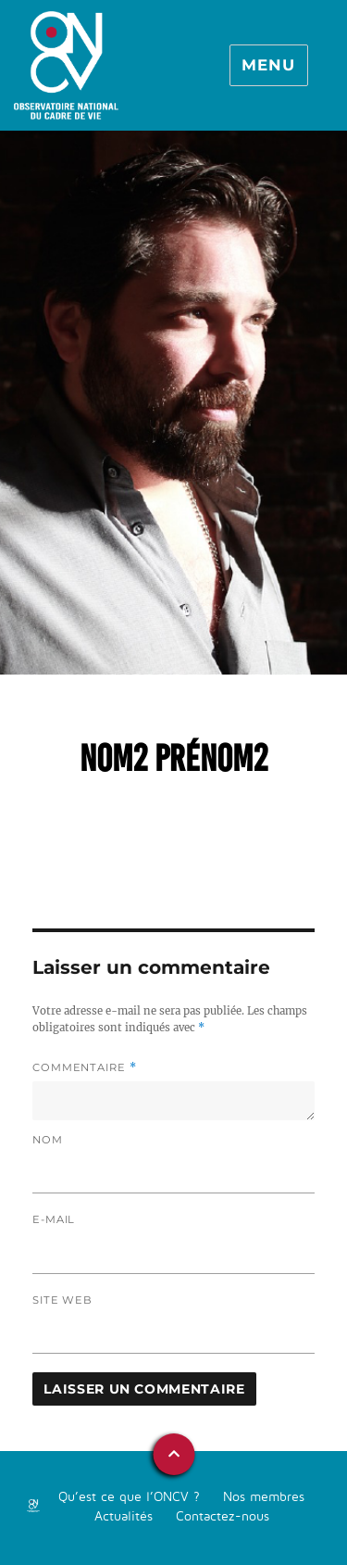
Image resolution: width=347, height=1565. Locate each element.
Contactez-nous (222, 1515)
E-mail (53, 1219)
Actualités (123, 1515)
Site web (62, 1300)
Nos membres (263, 1496)
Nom (47, 1139)
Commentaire (84, 1067)
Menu (268, 65)
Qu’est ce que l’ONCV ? (129, 1496)
